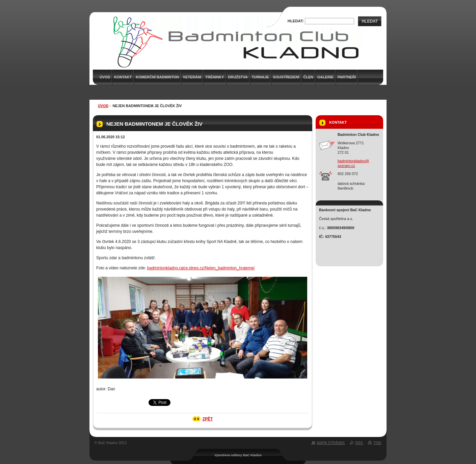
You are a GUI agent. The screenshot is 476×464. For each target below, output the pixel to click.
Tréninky (214, 77)
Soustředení (286, 77)
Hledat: (296, 21)
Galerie (325, 77)
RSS (359, 443)
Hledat (370, 21)
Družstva (238, 77)
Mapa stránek (331, 443)
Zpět (208, 419)
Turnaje (260, 77)
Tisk (377, 443)
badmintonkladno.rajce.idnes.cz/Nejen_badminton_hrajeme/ (201, 268)
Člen (308, 77)
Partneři (347, 77)
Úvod (103, 106)
